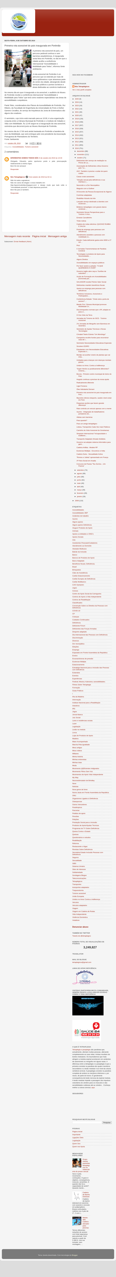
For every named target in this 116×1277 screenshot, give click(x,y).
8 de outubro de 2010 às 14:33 (50, 158)
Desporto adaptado (79, 632)
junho (79, 480)
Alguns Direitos (82, 259)
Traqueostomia (78, 890)
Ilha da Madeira (78, 697)
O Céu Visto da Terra (84, 315)
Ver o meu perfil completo (81, 90)
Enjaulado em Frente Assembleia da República (89, 653)
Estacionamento (78, 665)
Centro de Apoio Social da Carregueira (86, 594)
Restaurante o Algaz (80, 846)
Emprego (75, 650)
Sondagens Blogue (79, 875)
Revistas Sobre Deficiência (82, 849)
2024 (77, 102)
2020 (77, 115)
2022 (77, 109)
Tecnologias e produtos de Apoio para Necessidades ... (91, 255)
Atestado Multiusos (79, 549)
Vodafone (75, 920)
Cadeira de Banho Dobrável (86, 1194)
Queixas (75, 834)
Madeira (75, 739)
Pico (78, 245)
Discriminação (77, 638)
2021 (77, 112)
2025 (77, 99)
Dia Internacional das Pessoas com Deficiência (89, 635)
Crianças (75, 617)
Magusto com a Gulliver (85, 188)
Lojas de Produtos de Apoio (82, 736)
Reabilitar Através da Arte (86, 198)
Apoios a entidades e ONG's (83, 534)
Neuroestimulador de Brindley (83, 780)
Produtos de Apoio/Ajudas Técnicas (85, 825)
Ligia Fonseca (82, 386)
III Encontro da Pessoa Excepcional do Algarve (94, 192)
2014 (77, 135)
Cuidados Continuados (80, 620)
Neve (74, 783)
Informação (76, 700)
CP (73, 614)
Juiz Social (76, 718)
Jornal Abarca (77, 715)
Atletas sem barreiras (85, 417)
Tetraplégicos (77, 881)
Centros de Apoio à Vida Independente (86, 597)
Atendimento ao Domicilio (81, 546)
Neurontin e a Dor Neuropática (88, 185)
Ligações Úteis (77, 1138)
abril (79, 487)
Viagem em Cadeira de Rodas (83, 911)
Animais (75, 531)
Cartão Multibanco (79, 582)
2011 (77, 145)
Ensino (74, 656)
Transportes (76, 884)
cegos (74, 588)
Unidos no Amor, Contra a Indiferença (91, 365)
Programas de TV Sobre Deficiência (85, 828)
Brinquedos (76, 570)
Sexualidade (77, 860)
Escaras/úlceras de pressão (82, 659)
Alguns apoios (77, 522)
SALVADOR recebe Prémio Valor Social (91, 282)
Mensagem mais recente (17, 236)
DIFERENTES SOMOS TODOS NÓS (24, 158)
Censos (75, 591)
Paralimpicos (77, 807)
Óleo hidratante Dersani (85, 389)
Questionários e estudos (81, 837)
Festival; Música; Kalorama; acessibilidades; (88, 682)
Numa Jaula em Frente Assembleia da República (90, 792)
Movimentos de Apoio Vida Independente (87, 774)
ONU (74, 795)
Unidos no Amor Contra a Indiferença (86, 899)
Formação (76, 688)
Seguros (75, 857)
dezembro (81, 151)
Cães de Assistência (80, 573)
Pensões (75, 816)
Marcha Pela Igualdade (81, 745)
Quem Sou (76, 1144)
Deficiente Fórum (78, 626)
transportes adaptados (80, 887)
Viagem (75, 908)
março (79, 490)
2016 (77, 128)
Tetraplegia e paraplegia (81, 1050)
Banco (74, 555)
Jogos (74, 712)
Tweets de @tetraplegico (81, 936)
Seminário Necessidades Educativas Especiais (94, 343)
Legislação (76, 727)
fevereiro (80, 493)
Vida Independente (79, 914)
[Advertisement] (92, 54)
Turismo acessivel (31, 147)
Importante (76, 1135)
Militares (75, 754)
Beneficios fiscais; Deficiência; (83, 564)
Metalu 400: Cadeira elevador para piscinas (86, 1223)
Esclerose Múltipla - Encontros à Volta (91, 451)
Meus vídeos (77, 751)
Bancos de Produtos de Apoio (83, 558)
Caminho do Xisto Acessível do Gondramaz (93, 430)
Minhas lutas (77, 762)
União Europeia (78, 896)
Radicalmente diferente (85, 383)
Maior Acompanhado (80, 742)
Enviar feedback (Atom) (22, 241)
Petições (75, 819)
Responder (14, 169)
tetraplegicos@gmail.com (81, 962)
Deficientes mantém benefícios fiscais (91, 285)
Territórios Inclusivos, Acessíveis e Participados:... (89, 295)
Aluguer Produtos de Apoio (82, 528)
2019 (77, 119)
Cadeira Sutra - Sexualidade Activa (90, 454)
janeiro (79, 496)
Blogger (75, 1255)
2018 (77, 122)
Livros (74, 733)
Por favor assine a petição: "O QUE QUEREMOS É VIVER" (90, 267)
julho (79, 477)
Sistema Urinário (78, 866)
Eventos (75, 676)
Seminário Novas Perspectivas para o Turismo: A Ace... (91, 213)
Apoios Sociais (77, 537)
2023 (77, 105)
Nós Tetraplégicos (17, 177)
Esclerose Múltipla (79, 662)
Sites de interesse (79, 869)
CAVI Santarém (78, 585)
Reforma (75, 843)
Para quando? (82, 420)
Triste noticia (81, 221)
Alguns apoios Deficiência (82, 525)
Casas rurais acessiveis (85, 177)
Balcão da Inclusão (79, 552)
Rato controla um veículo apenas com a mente (94, 408)
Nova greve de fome (80, 789)
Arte (73, 540)
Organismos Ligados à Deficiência (85, 798)
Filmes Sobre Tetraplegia (81, 685)
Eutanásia (76, 673)
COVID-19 (76, 611)
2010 (77, 148)
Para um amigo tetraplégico (87, 424)
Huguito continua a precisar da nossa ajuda (93, 379)
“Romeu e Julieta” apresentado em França (92, 457)
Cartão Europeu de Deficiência (83, 579)
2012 (77, 142)
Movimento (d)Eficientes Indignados (85, 768)
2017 (77, 125)
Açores (75, 519)
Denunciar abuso (80, 927)
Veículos (75, 902)
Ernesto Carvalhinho (84, 218)
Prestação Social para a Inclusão (84, 822)
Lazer (74, 724)
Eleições (75, 647)
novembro (81, 154)
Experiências (77, 679)
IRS (73, 709)
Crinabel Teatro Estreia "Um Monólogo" (91, 334)
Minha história (77, 757)
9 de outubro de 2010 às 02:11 (40, 177)
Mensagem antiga (57, 236)
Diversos (75, 641)
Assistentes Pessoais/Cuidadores (84, 543)
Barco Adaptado (78, 561)
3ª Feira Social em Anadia (86, 461)
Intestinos (76, 706)
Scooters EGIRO (83, 346)
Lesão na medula (78, 730)
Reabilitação (77, 840)
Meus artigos (77, 748)
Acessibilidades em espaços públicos (90, 263)
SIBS (74, 863)
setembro (80, 470)
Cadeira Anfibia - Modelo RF (87, 447)
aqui (93, 1087)
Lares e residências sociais (82, 721)
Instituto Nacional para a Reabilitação (86, 703)
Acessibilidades (18, 147)
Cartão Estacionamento (81, 576)
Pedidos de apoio (78, 813)
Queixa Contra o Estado (81, 831)
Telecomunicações (79, 878)
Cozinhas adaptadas (84, 195)
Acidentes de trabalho (80, 516)
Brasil (74, 567)
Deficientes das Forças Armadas (84, 629)
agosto (79, 473)
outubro (80, 158)
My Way (75, 777)
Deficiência (76, 623)
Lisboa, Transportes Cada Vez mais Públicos (93, 427)
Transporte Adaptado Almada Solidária (91, 439)
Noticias (75, 786)
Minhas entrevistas (79, 759)
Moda (74, 765)
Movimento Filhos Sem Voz (82, 771)
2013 (77, 138)
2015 (77, 132)
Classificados (77, 603)
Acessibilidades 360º (80, 513)
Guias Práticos (77, 691)
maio (79, 483)
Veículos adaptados (79, 905)
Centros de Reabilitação (81, 600)
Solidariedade (77, 872)
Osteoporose (77, 801)
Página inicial (39, 236)
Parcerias (75, 810)
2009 (77, 501)
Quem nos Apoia (78, 1147)
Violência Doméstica (80, 917)
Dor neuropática (78, 644)
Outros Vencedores (79, 804)
